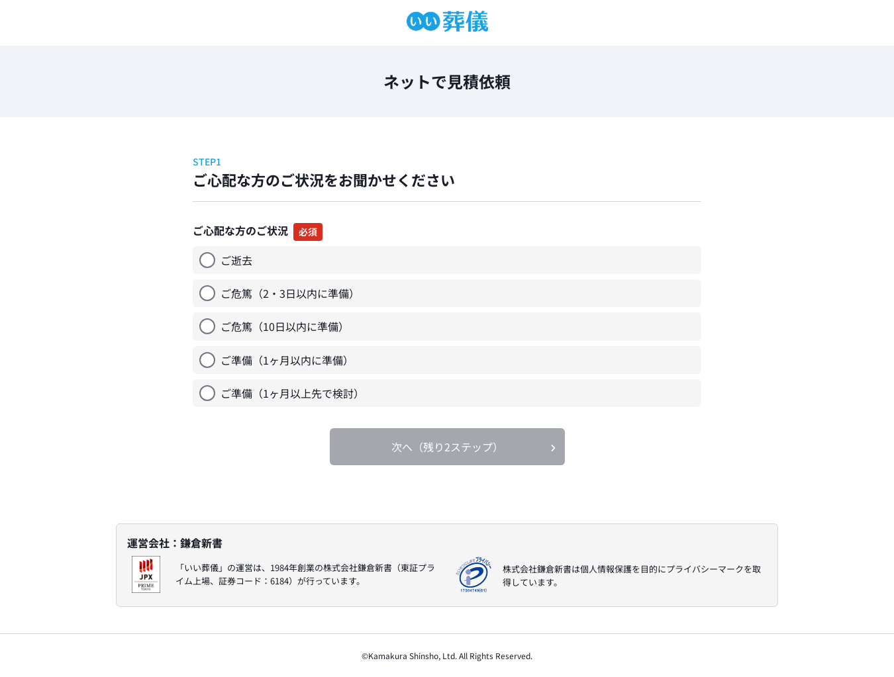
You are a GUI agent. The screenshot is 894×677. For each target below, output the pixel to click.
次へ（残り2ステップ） (447, 447)
